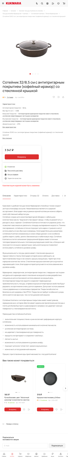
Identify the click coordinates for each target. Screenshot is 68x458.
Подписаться (57, 445)
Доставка (55, 195)
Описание (7, 195)
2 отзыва (10, 97)
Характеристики (20, 195)
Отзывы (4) (34, 195)
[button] (30, 74)
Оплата (45, 195)
